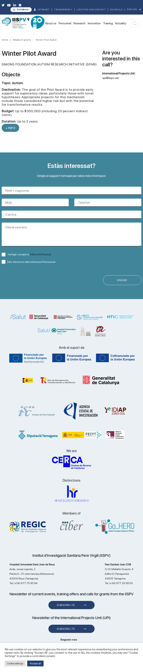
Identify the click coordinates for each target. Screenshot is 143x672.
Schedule (116, 9)
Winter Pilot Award (46, 40)
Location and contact (91, 9)
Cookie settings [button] (15, 663)
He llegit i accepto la (26, 254)
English (132, 9)
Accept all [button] (35, 663)
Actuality (120, 23)
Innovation (94, 23)
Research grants (22, 40)
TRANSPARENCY (63, 9)
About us (50, 23)
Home (5, 40)
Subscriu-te (66, 605)
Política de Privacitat (40, 254)
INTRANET (44, 9)
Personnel (65, 23)
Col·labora (22, 9)
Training (108, 23)
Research (79, 23)
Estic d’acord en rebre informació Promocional (28, 262)
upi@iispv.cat (110, 78)
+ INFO (10, 128)
